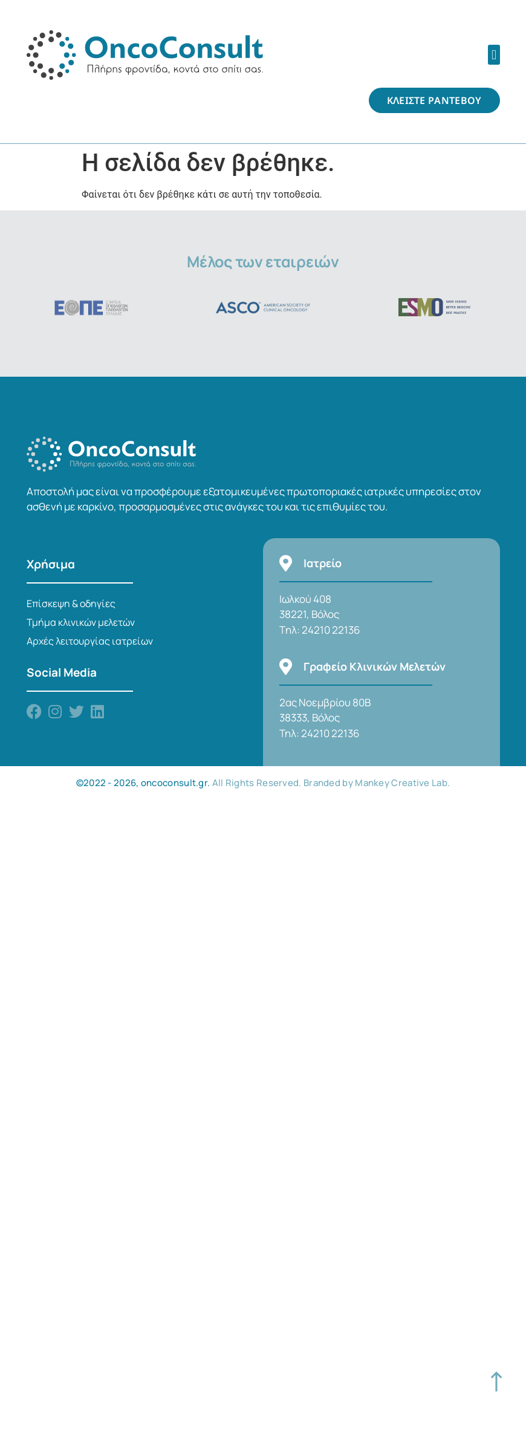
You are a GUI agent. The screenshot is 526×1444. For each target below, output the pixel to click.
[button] (493, 55)
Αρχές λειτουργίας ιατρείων (90, 641)
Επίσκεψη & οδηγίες (71, 603)
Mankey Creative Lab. (402, 782)
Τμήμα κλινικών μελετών (81, 622)
